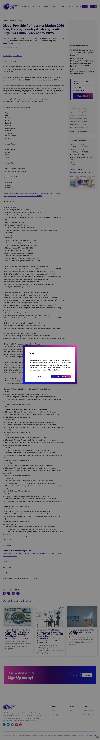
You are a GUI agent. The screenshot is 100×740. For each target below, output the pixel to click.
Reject (39, 376)
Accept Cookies (61, 376)
